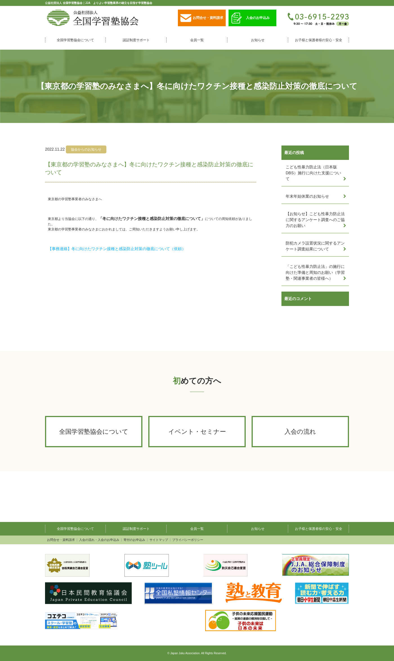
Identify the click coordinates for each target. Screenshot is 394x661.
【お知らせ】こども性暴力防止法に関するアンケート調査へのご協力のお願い (315, 219)
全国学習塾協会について (75, 40)
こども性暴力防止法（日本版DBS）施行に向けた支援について (313, 173)
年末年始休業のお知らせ (307, 196)
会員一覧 (197, 40)
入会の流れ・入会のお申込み (99, 539)
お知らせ (258, 40)
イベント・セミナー (197, 431)
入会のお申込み (250, 18)
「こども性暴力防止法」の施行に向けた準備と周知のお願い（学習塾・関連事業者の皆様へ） (315, 272)
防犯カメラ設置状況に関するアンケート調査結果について (315, 246)
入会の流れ (300, 431)
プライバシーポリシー (187, 539)
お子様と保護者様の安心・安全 (318, 40)
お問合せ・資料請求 (201, 18)
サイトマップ (158, 539)
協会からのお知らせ (86, 149)
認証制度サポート (136, 40)
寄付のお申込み (134, 539)
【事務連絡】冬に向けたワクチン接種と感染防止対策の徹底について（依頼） (117, 248)
